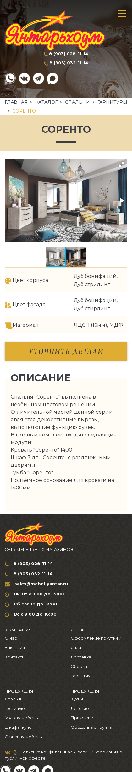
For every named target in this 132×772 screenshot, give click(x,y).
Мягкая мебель (21, 717)
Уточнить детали (66, 351)
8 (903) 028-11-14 (68, 53)
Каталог (46, 102)
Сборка (79, 666)
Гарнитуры (112, 102)
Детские (80, 708)
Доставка (81, 656)
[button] (122, 164)
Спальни (77, 102)
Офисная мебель (23, 736)
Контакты (15, 656)
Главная (16, 102)
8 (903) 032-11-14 (68, 62)
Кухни (77, 698)
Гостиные (15, 708)
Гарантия (81, 675)
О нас (11, 637)
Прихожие (82, 717)
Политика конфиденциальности (53, 751)
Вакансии (15, 647)
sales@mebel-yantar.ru (41, 583)
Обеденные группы (92, 727)
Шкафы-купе (18, 727)
